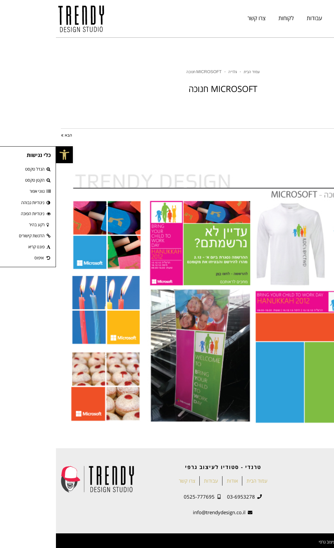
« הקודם (321, 135)
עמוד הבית (315, 18)
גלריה (176, 72)
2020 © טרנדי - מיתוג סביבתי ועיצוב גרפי (297, 542)
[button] (8, 154)
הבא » (10, 135)
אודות (285, 18)
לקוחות (230, 18)
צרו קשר (200, 18)
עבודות (258, 18)
